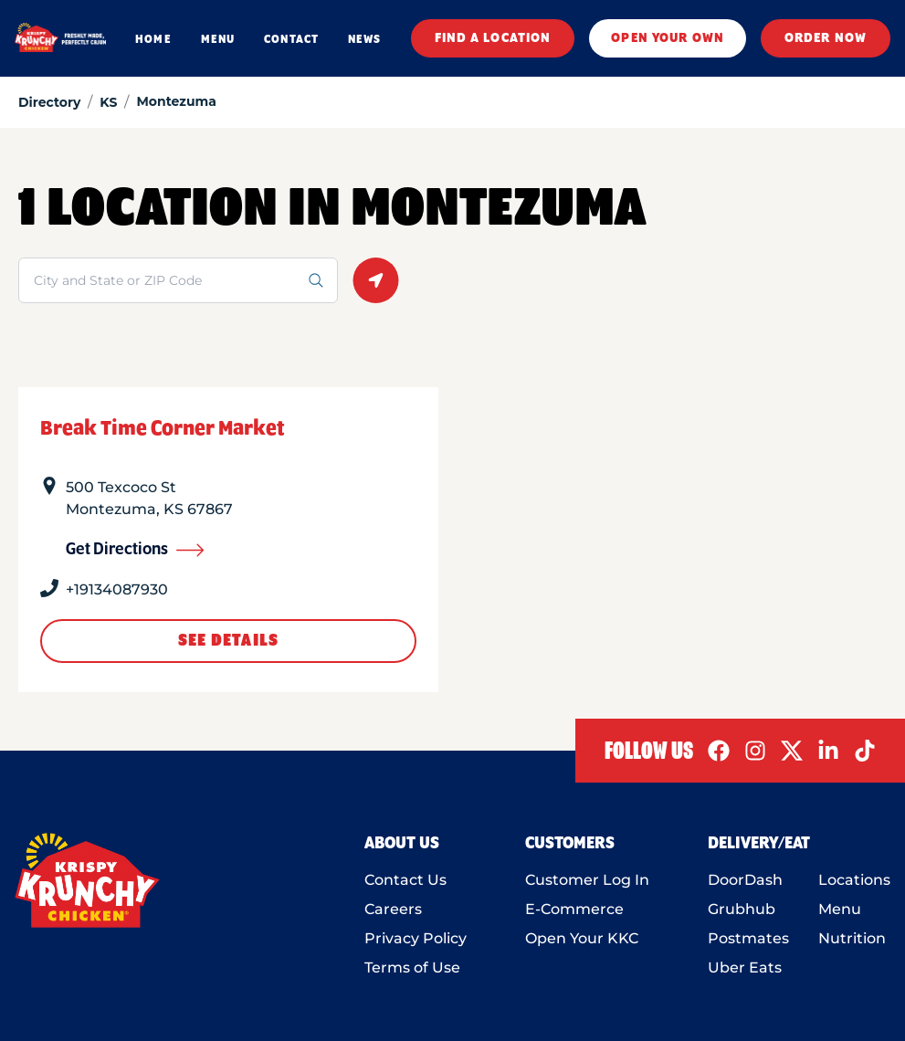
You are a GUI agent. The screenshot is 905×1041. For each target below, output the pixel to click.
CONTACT (291, 39)
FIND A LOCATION (493, 38)
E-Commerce (574, 909)
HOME (153, 39)
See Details (228, 641)
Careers (393, 909)
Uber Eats (745, 967)
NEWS (364, 39)
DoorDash (745, 880)
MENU (218, 39)
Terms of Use (412, 967)
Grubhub (741, 909)
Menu (839, 909)
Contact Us (405, 880)
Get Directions (135, 550)
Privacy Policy (415, 938)
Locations (854, 880)
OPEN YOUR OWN (667, 38)
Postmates (748, 938)
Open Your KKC (581, 938)
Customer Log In (587, 880)
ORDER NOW (825, 38)
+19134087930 (117, 589)
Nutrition (852, 938)
